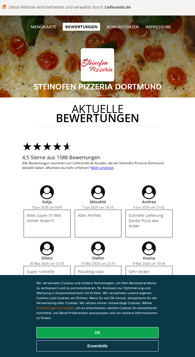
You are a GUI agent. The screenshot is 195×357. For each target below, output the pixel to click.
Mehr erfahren (102, 167)
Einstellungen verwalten (55, 308)
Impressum (158, 27)
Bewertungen (81, 27)
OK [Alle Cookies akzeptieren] (98, 332)
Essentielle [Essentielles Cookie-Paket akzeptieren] (97, 346)
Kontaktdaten (123, 27)
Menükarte (43, 27)
